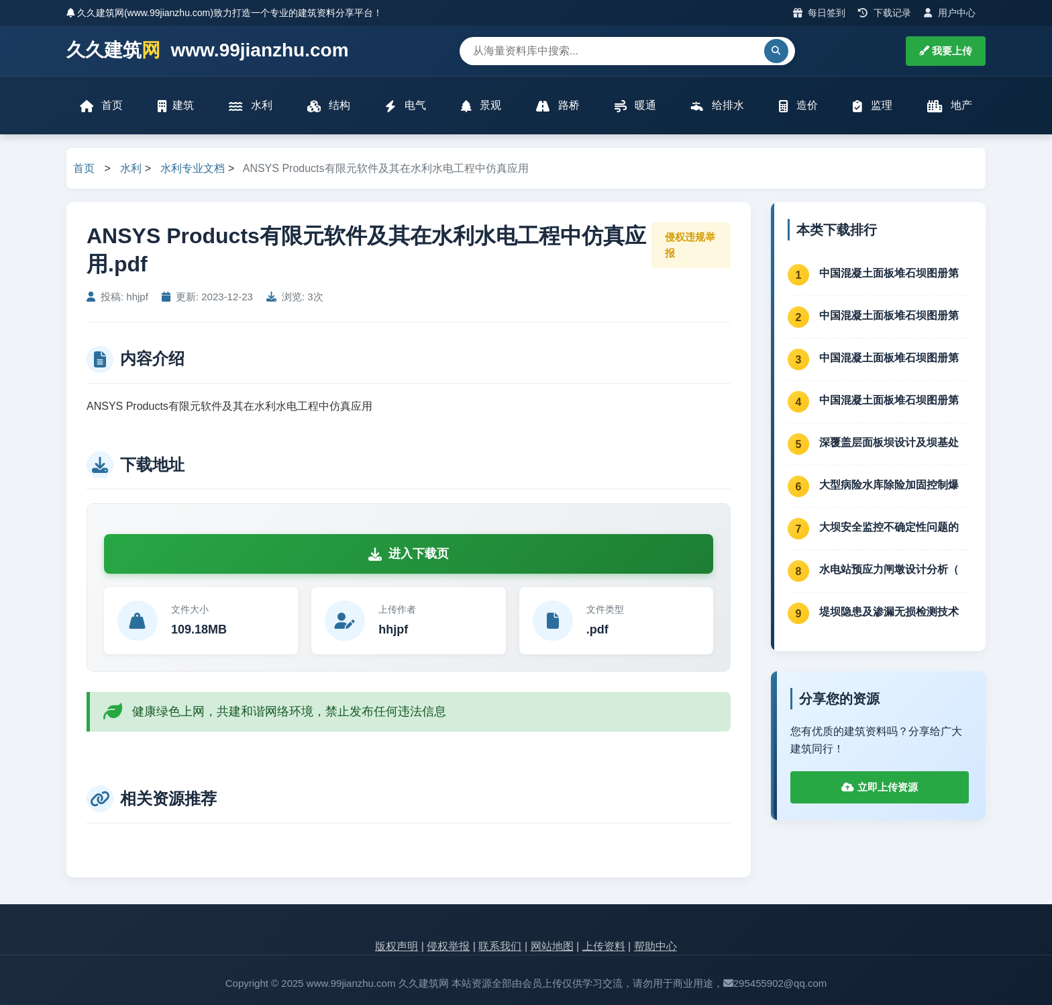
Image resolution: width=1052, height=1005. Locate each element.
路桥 (557, 105)
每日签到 (819, 12)
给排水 (717, 105)
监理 (872, 105)
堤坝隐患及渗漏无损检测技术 (889, 611)
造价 (798, 105)
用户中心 (950, 12)
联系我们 (499, 946)
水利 (250, 105)
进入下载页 (408, 553)
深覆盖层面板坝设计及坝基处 (889, 442)
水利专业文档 (192, 168)
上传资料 (603, 946)
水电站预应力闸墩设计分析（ (889, 569)
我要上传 (945, 50)
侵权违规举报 (690, 245)
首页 (101, 105)
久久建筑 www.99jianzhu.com (207, 51)
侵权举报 (448, 946)
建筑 (176, 105)
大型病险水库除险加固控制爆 (889, 484)
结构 (328, 105)
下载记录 (884, 12)
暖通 (635, 105)
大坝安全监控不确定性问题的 (889, 527)
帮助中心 (655, 946)
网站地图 (552, 946)
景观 (481, 105)
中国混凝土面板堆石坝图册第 (889, 273)
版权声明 (396, 946)
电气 (405, 105)
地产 (949, 105)
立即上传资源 (879, 787)
